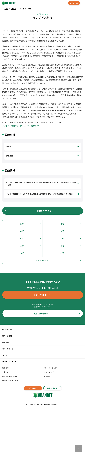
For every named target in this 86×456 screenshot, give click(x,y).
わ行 (62, 253)
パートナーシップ (50, 368)
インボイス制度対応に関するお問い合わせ (19, 125)
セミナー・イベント (9, 362)
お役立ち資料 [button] (74, 3)
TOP (6, 9)
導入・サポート (7, 349)
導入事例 (5, 342)
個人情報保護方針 (9, 376)
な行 (22, 238)
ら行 (22, 253)
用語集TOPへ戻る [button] (28, 210)
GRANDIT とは (7, 329)
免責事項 (47, 376)
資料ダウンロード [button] (57, 295)
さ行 (22, 231)
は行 (62, 238)
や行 (62, 245)
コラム (4, 355)
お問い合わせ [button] (57, 313)
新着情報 (5, 368)
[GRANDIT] (8, 3)
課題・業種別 (7, 336)
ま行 (22, 245)
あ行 (22, 223)
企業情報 (5, 372)
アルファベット (42, 260)
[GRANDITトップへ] (43, 395)
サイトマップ (48, 372)
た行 (62, 231)
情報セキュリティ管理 (10, 380)
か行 (62, 223)
